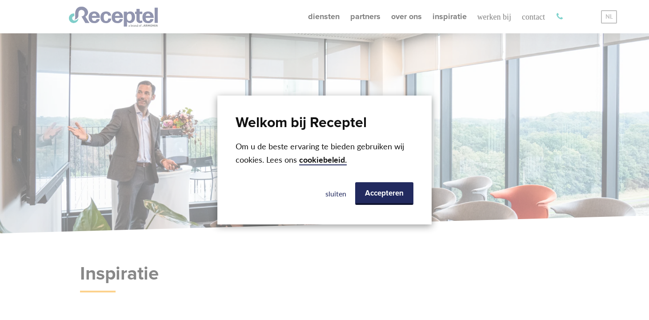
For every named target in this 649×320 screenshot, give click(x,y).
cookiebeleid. (323, 159)
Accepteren (384, 193)
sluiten (335, 193)
